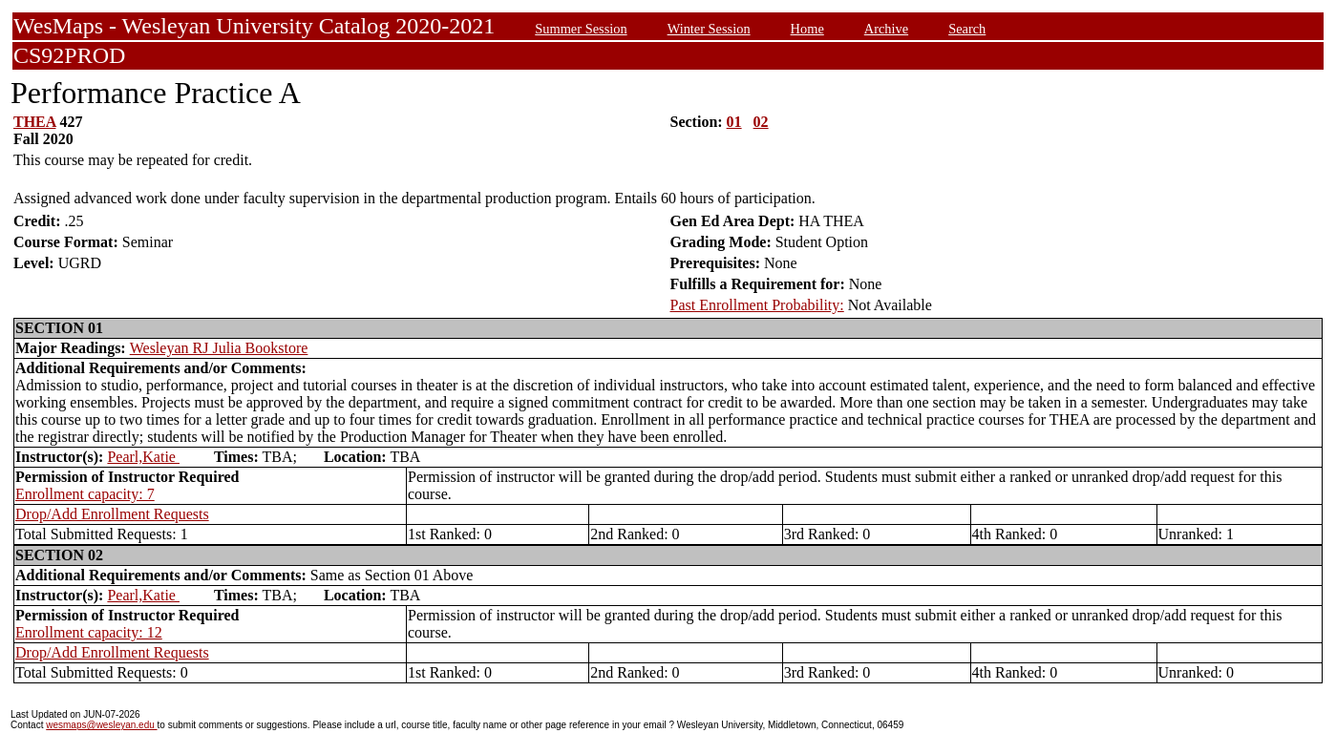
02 (761, 122)
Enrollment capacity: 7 (85, 494)
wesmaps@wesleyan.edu (101, 725)
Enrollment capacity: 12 (88, 632)
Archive (886, 28)
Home (807, 28)
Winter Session (709, 28)
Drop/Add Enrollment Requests (112, 514)
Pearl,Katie (143, 457)
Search (967, 28)
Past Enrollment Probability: (757, 305)
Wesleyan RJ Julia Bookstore (219, 348)
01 (734, 122)
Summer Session (580, 28)
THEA (34, 122)
